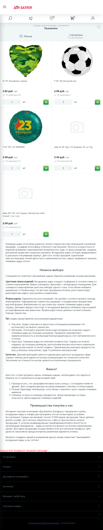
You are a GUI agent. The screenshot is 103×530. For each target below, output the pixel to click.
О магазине (51, 456)
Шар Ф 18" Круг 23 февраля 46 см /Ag (73, 147)
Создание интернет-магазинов (43, 523)
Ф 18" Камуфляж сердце (15, 81)
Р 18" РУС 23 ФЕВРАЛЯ (13, 147)
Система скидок (51, 506)
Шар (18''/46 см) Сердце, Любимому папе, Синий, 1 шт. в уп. (24, 214)
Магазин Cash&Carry (51, 496)
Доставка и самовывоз (51, 476)
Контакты (51, 486)
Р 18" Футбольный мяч (65, 81)
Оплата (51, 466)
